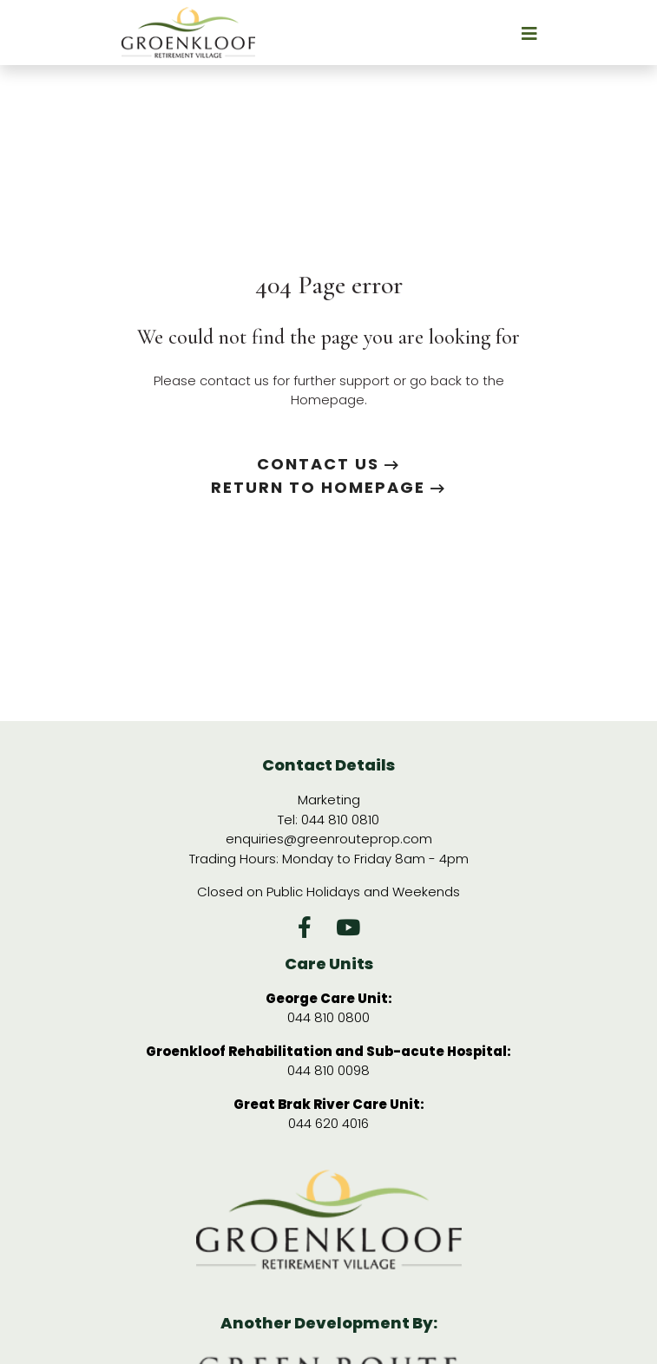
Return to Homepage (328, 487)
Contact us (328, 464)
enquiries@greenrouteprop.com (329, 839)
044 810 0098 (328, 1070)
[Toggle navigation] (476, 32)
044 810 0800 (328, 1017)
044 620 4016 (328, 1123)
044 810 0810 (340, 819)
